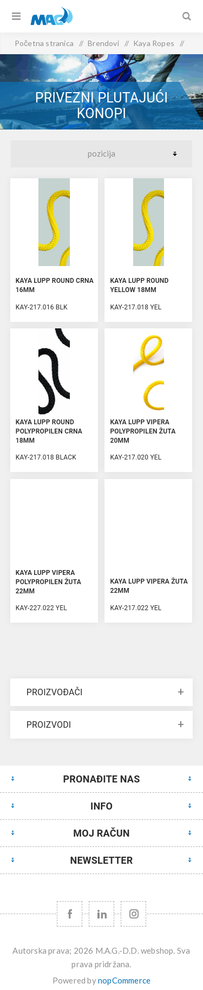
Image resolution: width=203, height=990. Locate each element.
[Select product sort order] (101, 153)
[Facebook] (69, 914)
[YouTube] (101, 914)
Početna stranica (44, 43)
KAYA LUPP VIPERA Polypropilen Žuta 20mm (142, 431)
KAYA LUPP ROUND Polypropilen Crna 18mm (49, 431)
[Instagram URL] (133, 914)
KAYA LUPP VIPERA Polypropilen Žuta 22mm (48, 582)
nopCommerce (124, 980)
